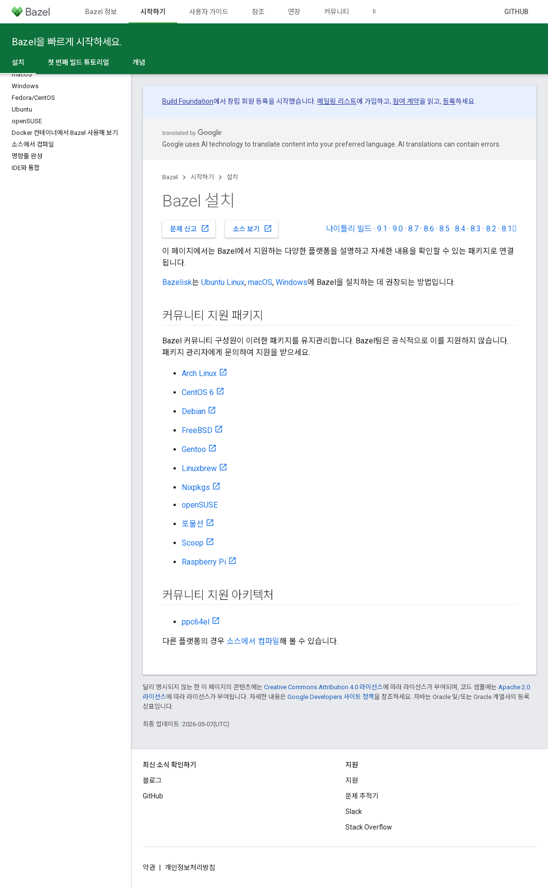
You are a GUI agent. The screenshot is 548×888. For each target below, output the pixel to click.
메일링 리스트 (337, 101)
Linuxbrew (199, 468)
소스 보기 (252, 228)
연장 (294, 12)
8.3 (476, 228)
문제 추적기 (361, 796)
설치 (232, 177)
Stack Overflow (368, 827)
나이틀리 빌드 (349, 228)
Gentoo (194, 449)
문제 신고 (189, 228)
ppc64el (195, 621)
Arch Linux (199, 373)
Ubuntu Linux (223, 282)
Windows (291, 282)
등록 (449, 101)
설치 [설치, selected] (18, 62)
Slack (353, 811)
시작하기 (202, 177)
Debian (194, 411)
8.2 (491, 228)
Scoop (193, 543)
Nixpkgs (196, 487)
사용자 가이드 (208, 12)
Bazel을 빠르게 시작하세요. (67, 42)
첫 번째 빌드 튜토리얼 (78, 62)
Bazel (170, 177)
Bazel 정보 (101, 12)
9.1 (382, 228)
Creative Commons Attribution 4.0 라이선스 (323, 687)
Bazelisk (177, 282)
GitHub (516, 12)
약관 (149, 867)
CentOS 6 (198, 392)
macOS (260, 282)
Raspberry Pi (204, 562)
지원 (351, 780)
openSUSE (200, 505)
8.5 (444, 228)
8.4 (460, 228)
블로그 (152, 780)
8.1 (509, 228)
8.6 (429, 228)
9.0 (398, 228)
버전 (379, 12)
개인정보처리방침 (190, 867)
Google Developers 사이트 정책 (330, 696)
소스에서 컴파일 (253, 641)
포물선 (193, 524)
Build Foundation (187, 101)
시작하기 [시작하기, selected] (153, 12)
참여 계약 (406, 101)
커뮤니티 (336, 12)
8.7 (413, 228)
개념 (138, 62)
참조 (258, 12)
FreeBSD (197, 430)
